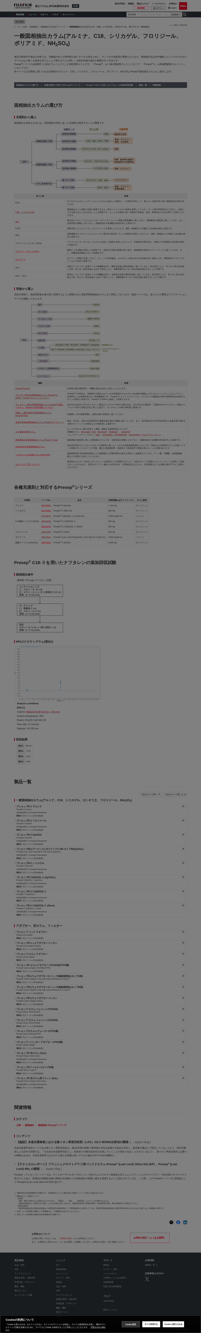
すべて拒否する (151, 1324)
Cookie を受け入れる (173, 1324)
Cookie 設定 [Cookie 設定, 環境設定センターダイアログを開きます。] (130, 1324)
